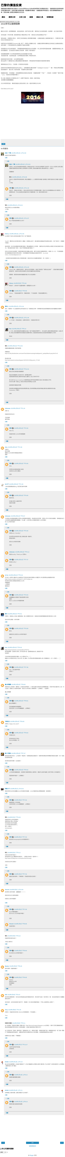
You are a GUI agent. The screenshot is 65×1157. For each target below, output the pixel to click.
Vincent (7, 889)
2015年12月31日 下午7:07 (18, 753)
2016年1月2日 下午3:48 (20, 283)
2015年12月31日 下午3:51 (15, 613)
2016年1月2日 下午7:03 (20, 837)
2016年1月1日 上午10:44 (17, 788)
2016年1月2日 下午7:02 (20, 800)
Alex (6, 447)
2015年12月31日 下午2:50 (21, 428)
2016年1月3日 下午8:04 (20, 950)
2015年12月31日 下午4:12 (22, 552)
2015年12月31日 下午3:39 (16, 575)
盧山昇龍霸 (8, 684)
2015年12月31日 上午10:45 (16, 233)
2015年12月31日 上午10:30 (18, 153)
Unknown (7, 408)
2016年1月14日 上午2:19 (15, 1061)
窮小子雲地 (8, 753)
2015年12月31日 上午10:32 (23, 164)
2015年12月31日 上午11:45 (21, 267)
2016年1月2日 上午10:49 (16, 889)
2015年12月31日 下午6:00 (18, 684)
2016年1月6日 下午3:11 (19, 1023)
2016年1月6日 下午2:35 (14, 1009)
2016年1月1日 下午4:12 (14, 852)
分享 (3, 144)
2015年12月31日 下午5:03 (15, 647)
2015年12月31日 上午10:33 (15, 205)
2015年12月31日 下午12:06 (15, 346)
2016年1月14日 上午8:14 (20, 1101)
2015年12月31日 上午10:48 (19, 177)
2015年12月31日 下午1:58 (15, 447)
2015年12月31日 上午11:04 (16, 306)
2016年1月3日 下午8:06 (20, 923)
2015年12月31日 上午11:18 (21, 188)
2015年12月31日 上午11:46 (21, 317)
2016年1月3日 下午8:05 (20, 977)
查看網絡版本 (32, 1146)
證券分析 (12, 17)
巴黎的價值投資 (11, 5)
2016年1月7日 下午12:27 (20, 1044)
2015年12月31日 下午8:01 (21, 701)
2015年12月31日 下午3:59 (21, 628)
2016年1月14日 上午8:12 (20, 1074)
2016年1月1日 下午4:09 (14, 817)
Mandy (7, 966)
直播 (31, 17)
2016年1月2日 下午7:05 (20, 909)
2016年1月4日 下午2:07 (13, 994)
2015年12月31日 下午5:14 (19, 328)
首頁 (32, 1142)
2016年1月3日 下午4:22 (14, 936)
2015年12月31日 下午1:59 (16, 484)
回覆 (6, 157)
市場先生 (7, 721)
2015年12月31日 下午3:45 (21, 530)
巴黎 (10, 188)
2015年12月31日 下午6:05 (17, 721)
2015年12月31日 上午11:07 (21, 218)
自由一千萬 (8, 153)
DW (6, 994)
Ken (10, 328)
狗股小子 (7, 788)
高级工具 (39, 17)
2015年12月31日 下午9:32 (21, 769)
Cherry (7, 233)
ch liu (6, 575)
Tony (6, 1009)
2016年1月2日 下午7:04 (20, 874)
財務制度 (50, 17)
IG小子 (7, 484)
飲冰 (6, 613)
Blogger (32, 1155)
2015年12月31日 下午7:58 (21, 667)
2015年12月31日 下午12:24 (21, 369)
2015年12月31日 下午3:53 (21, 595)
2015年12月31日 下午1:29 (18, 408)
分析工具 (22, 17)
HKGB (6, 1061)
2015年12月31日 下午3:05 (21, 463)
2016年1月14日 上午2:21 (15, 1090)
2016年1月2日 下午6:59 (20, 291)
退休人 (6, 306)
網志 (3, 17)
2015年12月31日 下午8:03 (21, 732)
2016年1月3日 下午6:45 (15, 966)
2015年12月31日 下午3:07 (18, 516)
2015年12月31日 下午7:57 (21, 559)
